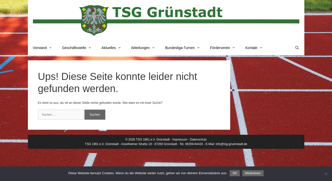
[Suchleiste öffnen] (297, 47)
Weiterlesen (253, 173)
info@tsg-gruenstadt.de (231, 144)
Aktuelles (114, 47)
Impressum (179, 139)
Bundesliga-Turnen (185, 47)
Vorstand (45, 47)
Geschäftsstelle (79, 47)
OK (234, 173)
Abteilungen (145, 47)
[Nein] (325, 173)
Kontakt (257, 47)
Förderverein (225, 47)
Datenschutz (198, 139)
